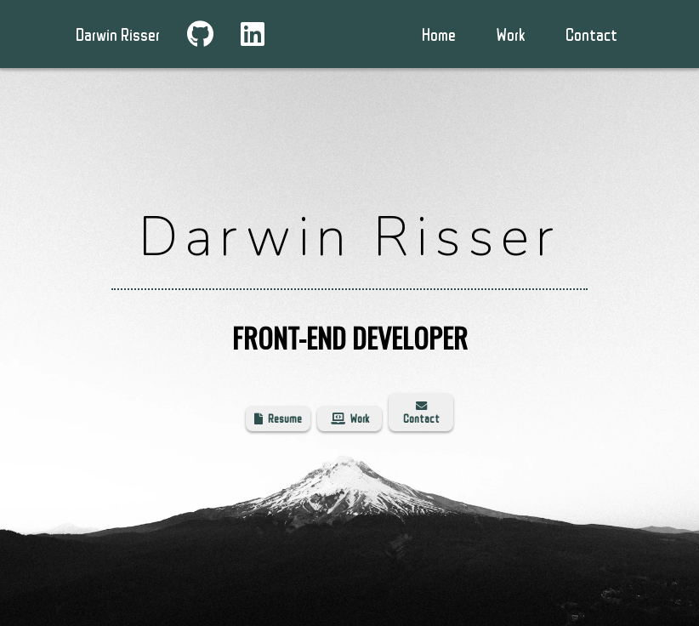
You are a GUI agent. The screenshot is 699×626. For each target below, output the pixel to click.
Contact (591, 34)
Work (350, 418)
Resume (278, 418)
